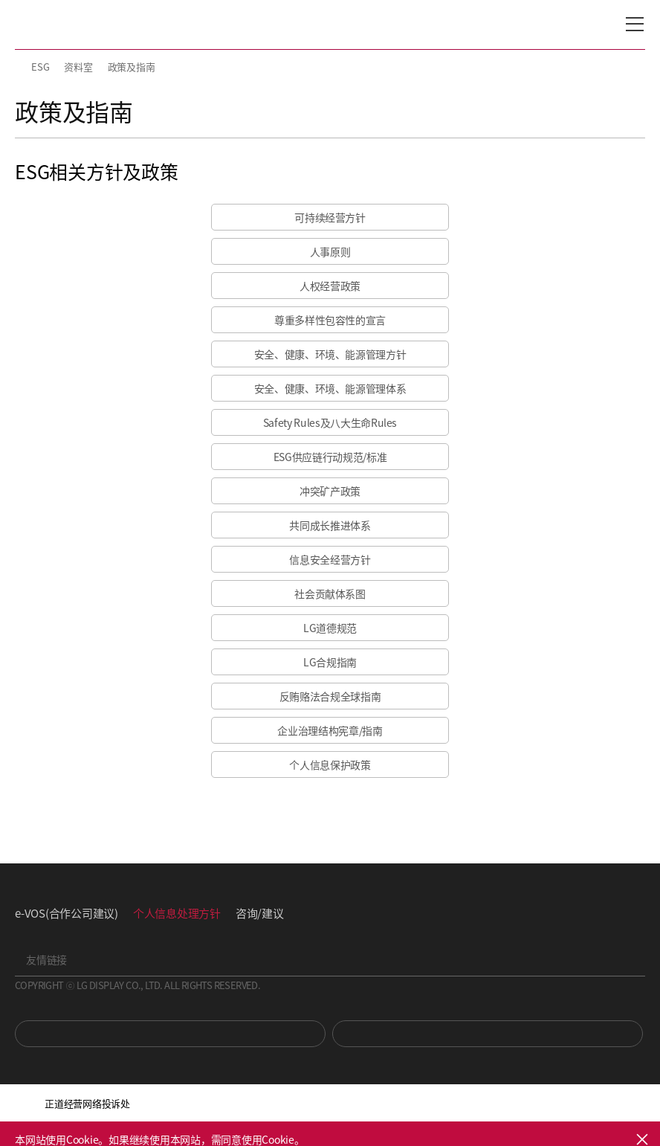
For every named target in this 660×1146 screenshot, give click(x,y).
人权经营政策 (330, 285)
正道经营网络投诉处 (87, 1103)
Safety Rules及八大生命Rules (330, 422)
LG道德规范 (330, 627)
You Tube (170, 1033)
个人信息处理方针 (177, 913)
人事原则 (330, 251)
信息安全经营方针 (329, 559)
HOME (21, 66)
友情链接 (46, 959)
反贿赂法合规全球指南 (330, 696)
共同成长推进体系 (329, 525)
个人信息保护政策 (329, 764)
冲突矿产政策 (330, 490)
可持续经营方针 (330, 217)
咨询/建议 (260, 913)
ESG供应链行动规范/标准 (330, 456)
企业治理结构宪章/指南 (329, 730)
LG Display (77, 24)
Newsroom (487, 1033)
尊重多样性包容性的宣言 (330, 319)
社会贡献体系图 (330, 593)
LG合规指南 (330, 661)
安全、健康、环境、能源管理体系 (330, 388)
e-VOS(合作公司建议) (66, 913)
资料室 (78, 66)
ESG (40, 66)
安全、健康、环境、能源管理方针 (330, 354)
